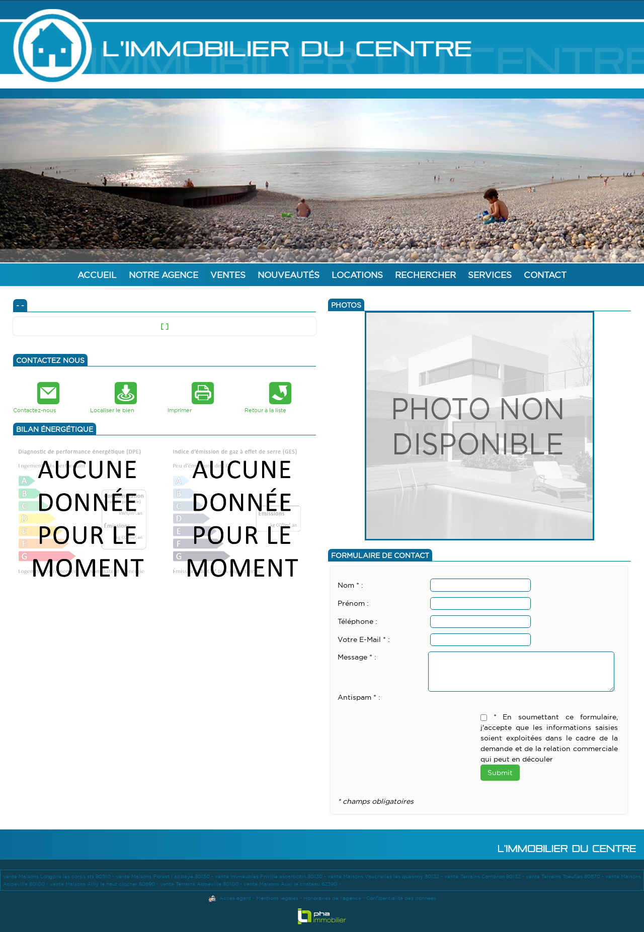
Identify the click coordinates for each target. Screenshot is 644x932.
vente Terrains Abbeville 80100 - (202, 884)
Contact (545, 274)
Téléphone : (357, 621)
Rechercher (425, 274)
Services (490, 274)
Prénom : (353, 603)
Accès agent (235, 898)
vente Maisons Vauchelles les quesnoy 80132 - (386, 876)
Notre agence (163, 274)
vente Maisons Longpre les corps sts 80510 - (59, 876)
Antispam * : (359, 697)
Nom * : (350, 585)
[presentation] (414, 722)
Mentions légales (277, 898)
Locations (357, 274)
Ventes (228, 274)
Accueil (97, 274)
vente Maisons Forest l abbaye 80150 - (165, 876)
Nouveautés (288, 274)
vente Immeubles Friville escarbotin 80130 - (271, 876)
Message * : (357, 657)
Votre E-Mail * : (364, 639)
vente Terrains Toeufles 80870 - (565, 876)
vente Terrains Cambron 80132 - (484, 876)
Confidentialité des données (401, 898)
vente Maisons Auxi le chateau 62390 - (292, 884)
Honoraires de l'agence (332, 898)
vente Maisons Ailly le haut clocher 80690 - (105, 884)
